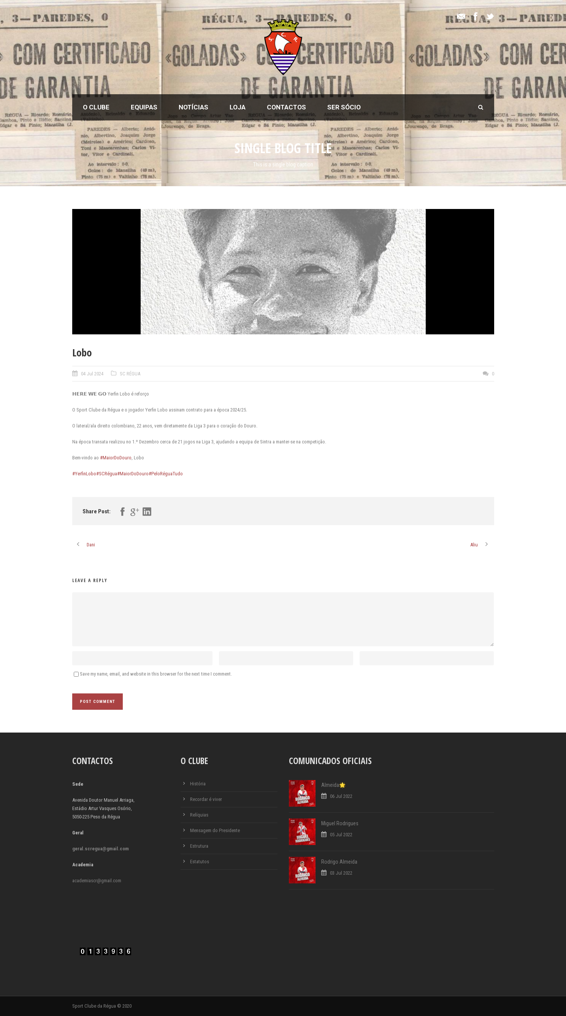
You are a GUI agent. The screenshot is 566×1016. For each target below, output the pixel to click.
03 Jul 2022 (341, 873)
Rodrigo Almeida (339, 862)
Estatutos (199, 861)
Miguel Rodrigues (339, 823)
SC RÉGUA (130, 374)
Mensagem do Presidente (215, 830)
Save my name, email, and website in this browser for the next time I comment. (156, 674)
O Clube (96, 107)
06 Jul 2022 (341, 796)
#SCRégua (106, 473)
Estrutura (199, 846)
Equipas (144, 107)
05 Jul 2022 (341, 834)
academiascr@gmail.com (96, 880)
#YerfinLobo (84, 473)
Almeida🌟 (333, 785)
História (198, 784)
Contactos (286, 107)
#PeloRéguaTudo (166, 473)
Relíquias (199, 815)
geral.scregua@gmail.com (100, 848)
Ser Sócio (344, 107)
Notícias (193, 107)
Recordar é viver (206, 799)
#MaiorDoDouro (116, 458)
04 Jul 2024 (92, 374)
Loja (238, 107)
